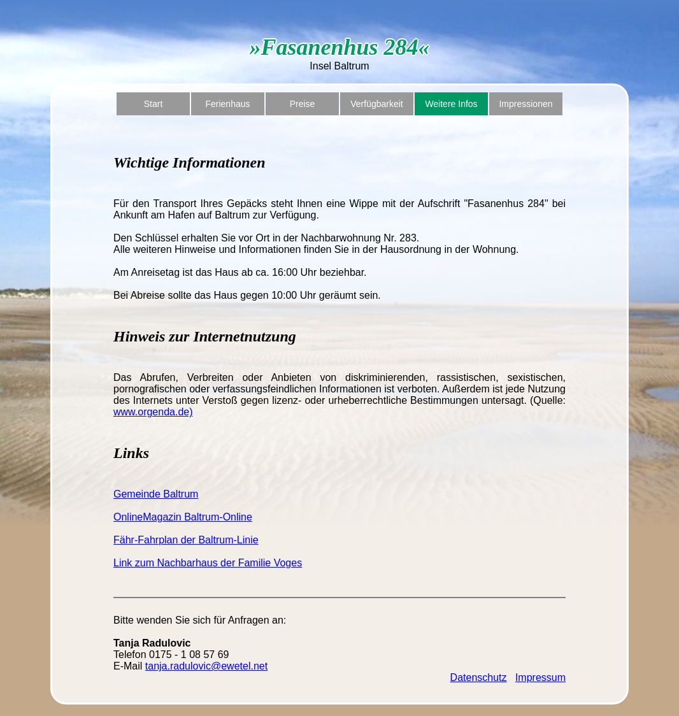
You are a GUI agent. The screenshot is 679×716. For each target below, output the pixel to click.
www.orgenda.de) (153, 411)
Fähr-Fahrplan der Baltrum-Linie (186, 539)
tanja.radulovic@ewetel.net (206, 666)
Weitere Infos (451, 104)
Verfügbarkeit (376, 104)
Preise (302, 104)
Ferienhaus (227, 104)
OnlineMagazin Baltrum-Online (182, 517)
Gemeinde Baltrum (155, 494)
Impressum (540, 677)
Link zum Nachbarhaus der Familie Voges (207, 562)
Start (153, 104)
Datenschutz (478, 677)
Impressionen (525, 104)
